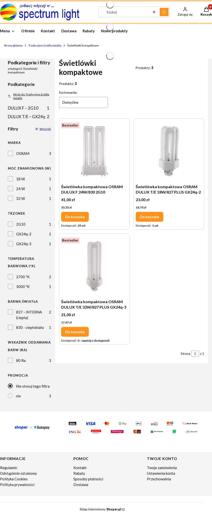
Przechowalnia (159, 479)
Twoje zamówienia (162, 467)
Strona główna (13, 45)
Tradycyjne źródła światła (44, 45)
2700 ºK (23, 277)
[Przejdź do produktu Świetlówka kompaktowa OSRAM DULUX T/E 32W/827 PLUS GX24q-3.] (94, 266)
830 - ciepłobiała (30, 327)
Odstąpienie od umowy (18, 473)
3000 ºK (23, 286)
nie (18, 396)
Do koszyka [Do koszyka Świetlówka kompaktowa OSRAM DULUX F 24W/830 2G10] (75, 216)
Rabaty (79, 473)
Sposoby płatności (88, 479)
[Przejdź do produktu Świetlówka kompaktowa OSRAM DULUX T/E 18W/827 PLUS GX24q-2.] (169, 151)
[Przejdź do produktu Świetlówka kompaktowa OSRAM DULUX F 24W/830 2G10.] (94, 151)
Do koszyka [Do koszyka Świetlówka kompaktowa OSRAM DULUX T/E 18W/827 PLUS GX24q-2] (149, 216)
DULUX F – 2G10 (28, 108)
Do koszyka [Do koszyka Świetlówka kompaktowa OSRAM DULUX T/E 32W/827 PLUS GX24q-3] (75, 331)
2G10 (20, 224)
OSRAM (22, 153)
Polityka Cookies (14, 479)
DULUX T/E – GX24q (28, 116)
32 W (20, 198)
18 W (20, 179)
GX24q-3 (23, 244)
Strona (185, 354)
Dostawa (80, 484)
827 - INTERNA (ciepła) (29, 315)
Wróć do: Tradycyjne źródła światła (28, 96)
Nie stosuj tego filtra (33, 386)
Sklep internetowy (100, 509)
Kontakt (80, 467)
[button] (164, 12)
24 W (20, 188)
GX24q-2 (23, 234)
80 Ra (21, 360)
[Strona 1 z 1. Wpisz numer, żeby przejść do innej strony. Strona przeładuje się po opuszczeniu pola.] (195, 354)
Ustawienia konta (161, 473)
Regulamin (8, 467)
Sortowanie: (68, 92)
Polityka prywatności (17, 484)
